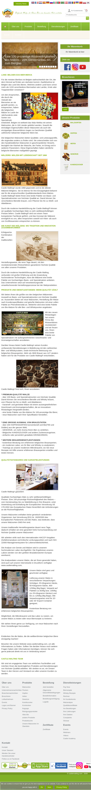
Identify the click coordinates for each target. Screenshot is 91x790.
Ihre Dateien (67, 715)
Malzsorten (75, 123)
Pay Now (66, 687)
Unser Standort (7, 750)
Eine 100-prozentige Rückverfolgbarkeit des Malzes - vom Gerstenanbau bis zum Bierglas (30, 60)
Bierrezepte (67, 690)
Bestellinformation (49, 696)
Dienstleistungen (58, 26)
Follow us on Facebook (10, 759)
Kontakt (18, 35)
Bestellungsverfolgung (51, 699)
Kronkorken (26, 705)
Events (7, 35)
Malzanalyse (68, 702)
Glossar (66, 721)
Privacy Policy (7, 708)
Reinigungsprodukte (29, 711)
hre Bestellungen (69, 708)
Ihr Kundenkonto (77, 11)
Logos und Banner (9, 705)
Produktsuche (27, 721)
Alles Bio (25, 715)
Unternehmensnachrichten (12, 690)
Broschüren (6, 696)
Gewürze (74, 154)
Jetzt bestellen (48, 687)
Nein (49, 787)
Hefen (73, 143)
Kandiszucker (76, 165)
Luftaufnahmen (7, 699)
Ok (41, 787)
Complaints (67, 718)
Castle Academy (69, 738)
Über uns (15, 26)
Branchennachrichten (10, 693)
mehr (65, 109)
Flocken (25, 690)
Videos (65, 735)
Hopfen (73, 133)
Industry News (21, 4)
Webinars (66, 732)
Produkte (28, 26)
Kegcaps (25, 708)
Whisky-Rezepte (69, 693)
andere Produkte (28, 718)
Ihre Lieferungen (69, 711)
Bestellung (41, 26)
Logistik (45, 702)
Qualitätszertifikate (70, 705)
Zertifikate (74, 26)
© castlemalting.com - (77, 774)
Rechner (66, 696)
